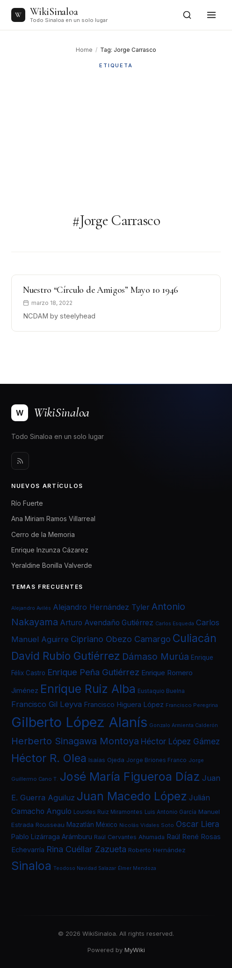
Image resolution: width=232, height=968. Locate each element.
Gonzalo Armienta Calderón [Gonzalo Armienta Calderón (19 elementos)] (183, 725)
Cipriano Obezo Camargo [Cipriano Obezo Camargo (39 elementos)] (121, 639)
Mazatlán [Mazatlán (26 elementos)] (80, 824)
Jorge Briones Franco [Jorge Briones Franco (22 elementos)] (156, 759)
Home (84, 49)
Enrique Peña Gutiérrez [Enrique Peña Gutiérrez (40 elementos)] (93, 672)
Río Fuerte (27, 503)
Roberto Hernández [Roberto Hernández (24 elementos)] (157, 850)
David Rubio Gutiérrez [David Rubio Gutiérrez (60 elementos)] (65, 656)
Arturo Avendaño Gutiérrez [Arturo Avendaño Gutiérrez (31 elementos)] (106, 622)
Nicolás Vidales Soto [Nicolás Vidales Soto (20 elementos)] (146, 825)
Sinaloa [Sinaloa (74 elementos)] (31, 866)
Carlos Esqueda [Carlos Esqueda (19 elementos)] (174, 624)
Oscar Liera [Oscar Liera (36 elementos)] (197, 824)
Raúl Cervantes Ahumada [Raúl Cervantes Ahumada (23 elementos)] (129, 837)
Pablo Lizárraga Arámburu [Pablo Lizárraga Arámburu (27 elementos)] (51, 837)
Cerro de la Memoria (43, 534)
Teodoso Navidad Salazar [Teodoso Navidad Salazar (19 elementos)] (84, 868)
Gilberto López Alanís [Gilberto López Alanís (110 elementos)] (79, 722)
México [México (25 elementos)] (106, 824)
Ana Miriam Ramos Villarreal (53, 519)
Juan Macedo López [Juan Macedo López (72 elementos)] (132, 796)
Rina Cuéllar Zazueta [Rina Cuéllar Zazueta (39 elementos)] (86, 849)
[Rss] (20, 461)
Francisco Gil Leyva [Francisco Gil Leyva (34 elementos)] (46, 704)
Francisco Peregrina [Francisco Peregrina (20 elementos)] (192, 705)
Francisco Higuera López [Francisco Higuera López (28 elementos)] (124, 704)
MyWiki (134, 950)
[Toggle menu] (211, 15)
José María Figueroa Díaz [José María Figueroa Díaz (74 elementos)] (130, 777)
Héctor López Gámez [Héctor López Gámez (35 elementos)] (180, 741)
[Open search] (187, 15)
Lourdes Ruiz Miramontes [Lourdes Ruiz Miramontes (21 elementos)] (108, 812)
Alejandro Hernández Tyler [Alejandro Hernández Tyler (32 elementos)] (101, 607)
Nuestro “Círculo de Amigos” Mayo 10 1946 (100, 290)
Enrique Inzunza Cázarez (49, 550)
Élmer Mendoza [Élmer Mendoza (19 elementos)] (137, 868)
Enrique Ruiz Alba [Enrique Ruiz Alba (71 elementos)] (88, 689)
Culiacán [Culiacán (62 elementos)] (195, 638)
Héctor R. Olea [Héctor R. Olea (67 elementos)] (49, 758)
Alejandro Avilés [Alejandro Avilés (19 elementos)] (31, 608)
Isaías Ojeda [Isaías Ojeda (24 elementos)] (106, 759)
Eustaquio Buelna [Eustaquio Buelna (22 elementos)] (161, 690)
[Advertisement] (116, 140)
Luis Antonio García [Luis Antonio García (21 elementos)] (170, 812)
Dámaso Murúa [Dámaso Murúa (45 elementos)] (155, 656)
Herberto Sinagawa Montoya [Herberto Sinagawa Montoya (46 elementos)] (75, 741)
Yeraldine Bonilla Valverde (51, 565)
